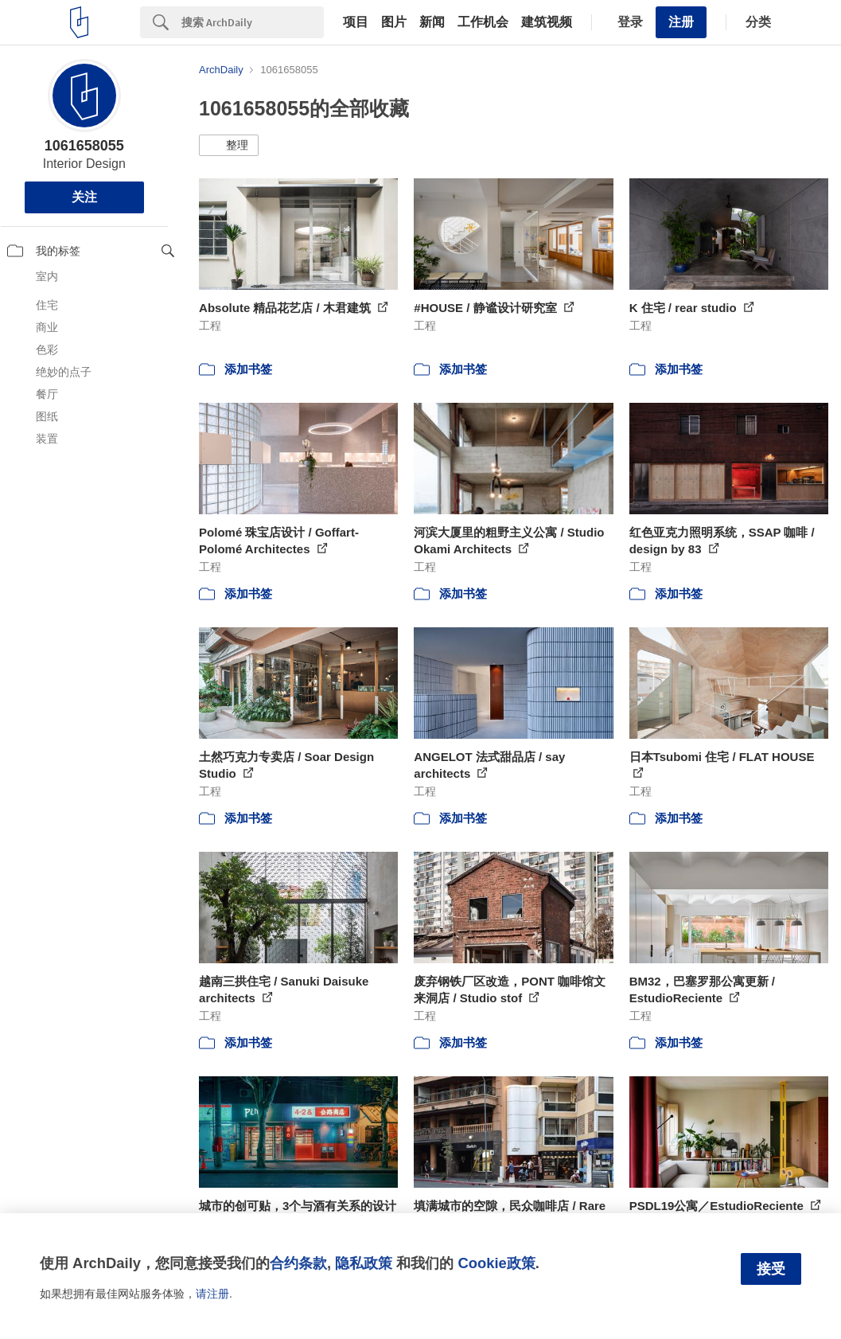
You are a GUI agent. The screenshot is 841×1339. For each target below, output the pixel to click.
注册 (681, 22)
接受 (771, 1269)
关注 (84, 197)
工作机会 (482, 22)
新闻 (432, 22)
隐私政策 (363, 1263)
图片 (394, 22)
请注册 (212, 1293)
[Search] (252, 22)
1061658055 (84, 146)
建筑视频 (546, 22)
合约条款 (298, 1263)
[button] (229, 146)
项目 (355, 22)
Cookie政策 (496, 1263)
